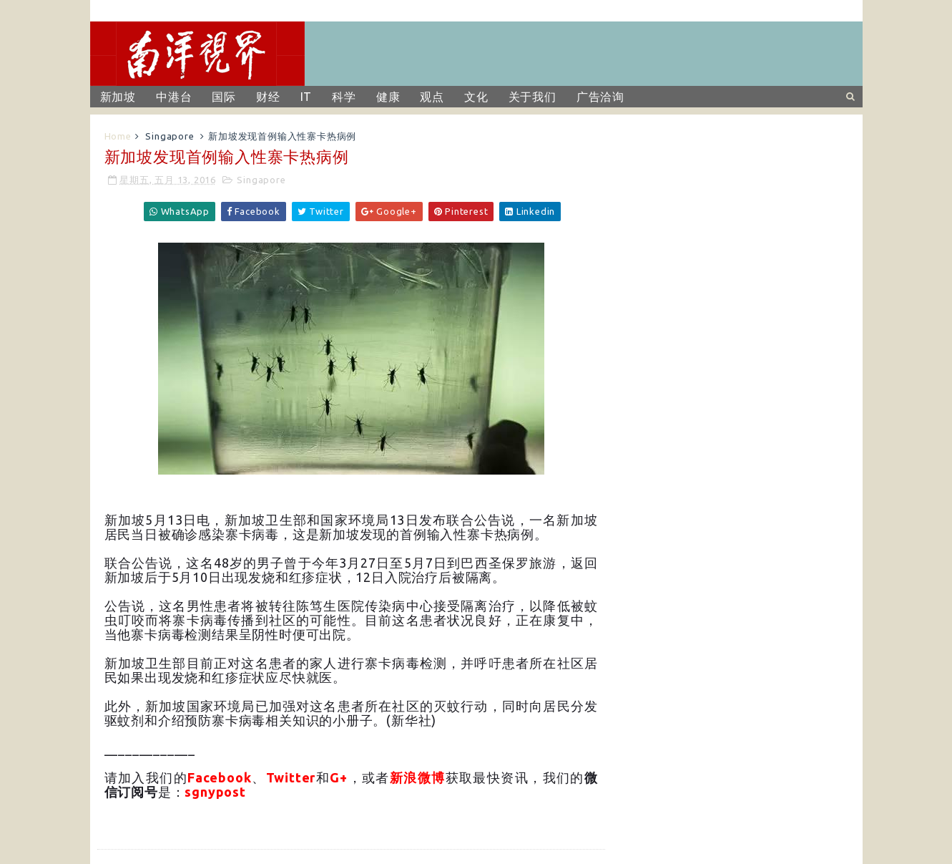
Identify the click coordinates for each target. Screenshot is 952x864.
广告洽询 (600, 96)
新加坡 (118, 96)
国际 (224, 96)
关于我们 (532, 96)
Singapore (169, 136)
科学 (344, 96)
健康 (388, 96)
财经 (268, 96)
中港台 (174, 96)
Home (118, 136)
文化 (476, 96)
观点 (432, 96)
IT (306, 96)
